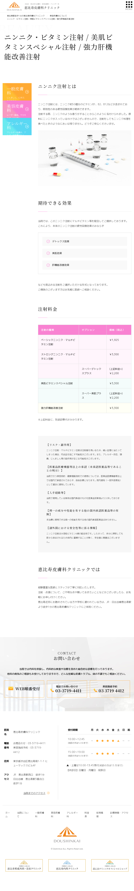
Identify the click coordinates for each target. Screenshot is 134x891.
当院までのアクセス (34, 793)
